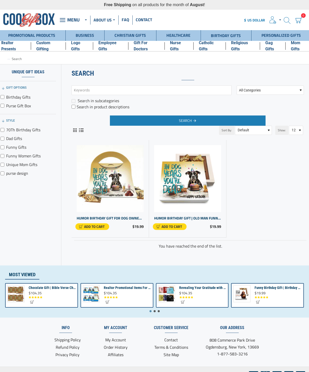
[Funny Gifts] (2, 147)
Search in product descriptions (100, 107)
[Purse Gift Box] (2, 106)
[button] (92, 226)
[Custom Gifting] (48, 46)
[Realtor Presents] (13, 46)
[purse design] (2, 173)
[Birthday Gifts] (2, 97)
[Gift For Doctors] (146, 46)
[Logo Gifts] (79, 46)
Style (10, 120)
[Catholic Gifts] (210, 46)
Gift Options (16, 87)
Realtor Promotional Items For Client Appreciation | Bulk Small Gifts (127, 288)
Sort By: (227, 130)
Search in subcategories (95, 101)
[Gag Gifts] (273, 46)
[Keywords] (152, 90)
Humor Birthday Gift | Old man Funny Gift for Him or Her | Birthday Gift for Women (187, 218)
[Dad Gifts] (2, 139)
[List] (81, 130)
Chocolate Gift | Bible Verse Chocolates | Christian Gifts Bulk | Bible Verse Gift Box (52, 288)
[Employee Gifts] (110, 46)
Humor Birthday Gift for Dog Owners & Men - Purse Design (110, 218)
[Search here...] (287, 20)
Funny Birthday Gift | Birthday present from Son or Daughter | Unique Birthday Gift (278, 288)
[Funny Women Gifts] (2, 156)
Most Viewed (22, 274)
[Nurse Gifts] (179, 46)
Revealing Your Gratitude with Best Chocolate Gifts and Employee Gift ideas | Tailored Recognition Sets (202, 288)
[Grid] (75, 130)
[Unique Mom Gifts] (2, 165)
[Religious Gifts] (243, 46)
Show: (282, 130)
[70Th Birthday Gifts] (2, 130)
